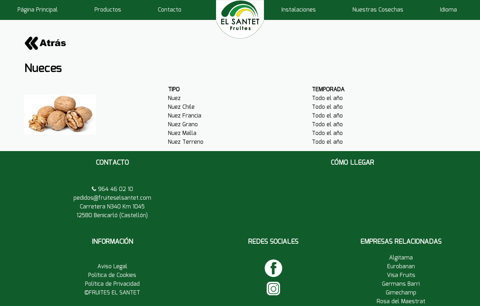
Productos (108, 10)
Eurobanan (401, 266)
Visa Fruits (401, 275)
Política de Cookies (112, 275)
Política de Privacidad (112, 284)
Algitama (401, 258)
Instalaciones (298, 10)
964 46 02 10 (114, 189)
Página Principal (38, 10)
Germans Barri (401, 284)
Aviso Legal (112, 266)
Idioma (448, 10)
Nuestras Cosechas (378, 10)
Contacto (169, 10)
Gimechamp (401, 293)
